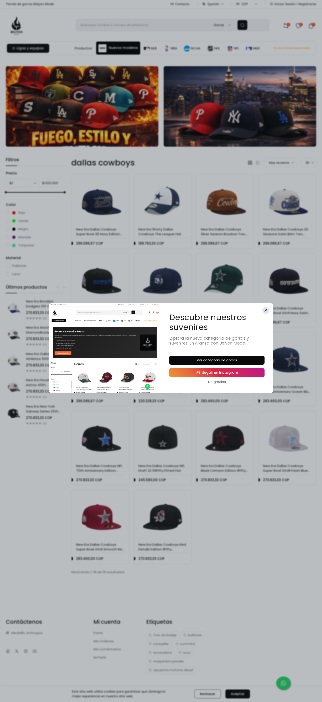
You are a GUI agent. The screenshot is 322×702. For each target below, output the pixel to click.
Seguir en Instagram (217, 372)
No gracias (217, 381)
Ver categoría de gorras (217, 360)
